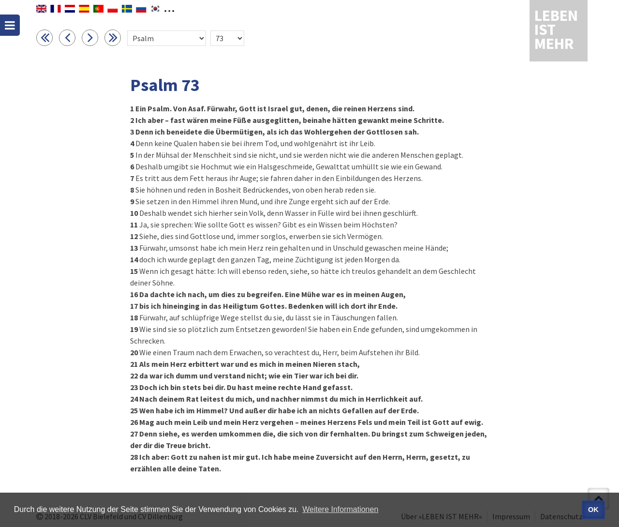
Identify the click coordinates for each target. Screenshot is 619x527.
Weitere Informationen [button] (340, 509)
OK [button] (593, 509)
